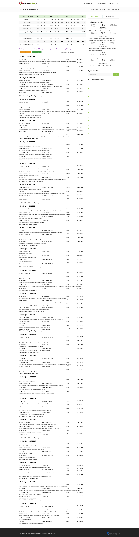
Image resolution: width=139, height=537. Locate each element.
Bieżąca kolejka (95, 16)
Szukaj (116, 74)
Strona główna (94, 9)
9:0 (66, 317)
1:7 (66, 209)
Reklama (38, 533)
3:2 (66, 84)
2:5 (66, 177)
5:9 (66, 488)
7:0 (66, 401)
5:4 (66, 284)
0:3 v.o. (67, 173)
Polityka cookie (51, 533)
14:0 (67, 131)
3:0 (66, 123)
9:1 (66, 170)
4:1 (66, 152)
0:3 (66, 379)
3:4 (66, 234)
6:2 (66, 59)
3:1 (66, 113)
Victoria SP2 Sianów (28, 44)
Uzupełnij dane (103, 28)
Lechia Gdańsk (26, 25)
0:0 (66, 469)
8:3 (66, 191)
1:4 (66, 156)
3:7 (66, 134)
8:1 (66, 237)
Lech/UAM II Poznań (28, 16)
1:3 (66, 88)
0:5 (66, 70)
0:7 (66, 80)
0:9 (66, 166)
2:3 (66, 344)
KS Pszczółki (26, 41)
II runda (28, 52)
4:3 (66, 484)
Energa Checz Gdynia (28, 32)
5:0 (66, 492)
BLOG (79, 3)
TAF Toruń (25, 19)
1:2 (66, 288)
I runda (23, 52)
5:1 (66, 325)
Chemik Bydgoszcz (27, 22)
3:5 (66, 109)
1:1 (66, 63)
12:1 (67, 510)
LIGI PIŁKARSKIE (88, 3)
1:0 (66, 195)
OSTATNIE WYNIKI (101, 3)
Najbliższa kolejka (110, 16)
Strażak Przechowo (27, 38)
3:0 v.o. (67, 144)
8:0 (66, 230)
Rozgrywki (102, 9)
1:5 (66, 422)
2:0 (66, 67)
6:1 (66, 426)
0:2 (66, 259)
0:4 (66, 387)
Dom (34, 52)
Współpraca (44, 533)
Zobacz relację (103, 63)
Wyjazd (39, 52)
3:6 (66, 127)
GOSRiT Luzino (26, 35)
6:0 (66, 273)
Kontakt (111, 3)
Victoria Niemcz (27, 28)
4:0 (66, 255)
